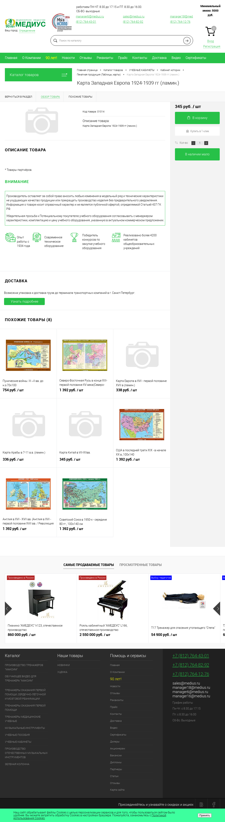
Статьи (114, 776)
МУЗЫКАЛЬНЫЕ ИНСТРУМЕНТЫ (25, 727)
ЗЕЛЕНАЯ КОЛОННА (17, 764)
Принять (204, 815)
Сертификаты (196, 58)
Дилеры (115, 741)
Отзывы (86, 58)
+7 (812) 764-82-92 (191, 665)
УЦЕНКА (62, 672)
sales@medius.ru (133, 16)
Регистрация (211, 46)
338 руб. (141, 392)
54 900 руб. (184, 636)
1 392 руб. (85, 392)
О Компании (31, 58)
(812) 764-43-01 (86, 21)
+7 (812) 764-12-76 (191, 674)
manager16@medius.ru (191, 696)
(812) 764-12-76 (180, 21)
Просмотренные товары (140, 565)
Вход (210, 41)
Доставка (159, 58)
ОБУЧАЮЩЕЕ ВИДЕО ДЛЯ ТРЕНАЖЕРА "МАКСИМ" (20, 678)
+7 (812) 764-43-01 (191, 656)
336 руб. (28, 461)
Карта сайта (117, 789)
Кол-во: (184, 143)
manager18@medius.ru (185, 16)
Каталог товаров (38, 74)
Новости (68, 58)
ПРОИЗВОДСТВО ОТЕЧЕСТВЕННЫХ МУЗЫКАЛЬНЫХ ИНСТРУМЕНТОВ (26, 753)
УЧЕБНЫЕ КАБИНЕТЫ (18, 741)
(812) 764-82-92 (133, 21)
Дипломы (116, 762)
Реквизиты (105, 58)
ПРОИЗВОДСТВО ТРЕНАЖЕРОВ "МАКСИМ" (24, 667)
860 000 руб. (41, 636)
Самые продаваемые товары (88, 565)
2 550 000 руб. (113, 636)
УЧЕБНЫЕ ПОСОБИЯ (17, 734)
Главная (11, 58)
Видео (176, 58)
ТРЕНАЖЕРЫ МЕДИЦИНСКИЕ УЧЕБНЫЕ (22, 719)
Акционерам (117, 748)
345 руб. (85, 461)
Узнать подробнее (24, 301)
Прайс (122, 58)
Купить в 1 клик (197, 131)
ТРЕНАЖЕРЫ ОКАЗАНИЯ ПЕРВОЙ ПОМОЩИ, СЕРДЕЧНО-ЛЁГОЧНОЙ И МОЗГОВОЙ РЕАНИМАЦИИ (25, 694)
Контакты (139, 58)
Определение (27, 30)
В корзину (197, 118)
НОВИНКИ (63, 665)
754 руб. (28, 392)
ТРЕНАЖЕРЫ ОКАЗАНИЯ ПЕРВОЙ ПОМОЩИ (25, 707)
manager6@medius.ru (90, 16)
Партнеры (116, 769)
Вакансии (116, 755)
